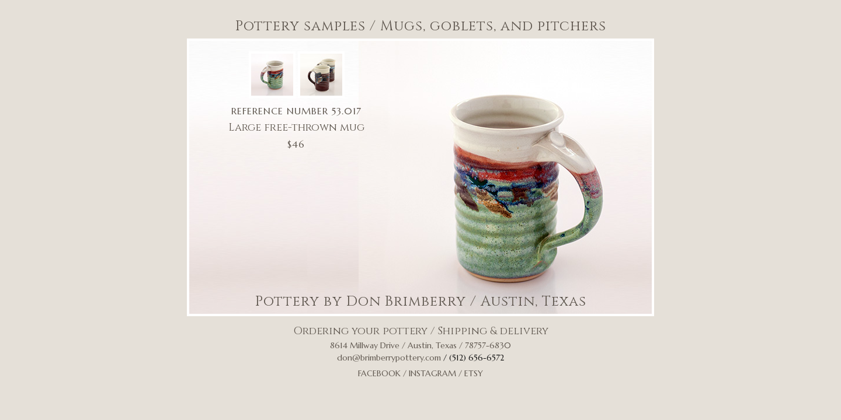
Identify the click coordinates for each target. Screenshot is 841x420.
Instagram (432, 373)
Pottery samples (300, 26)
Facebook (379, 373)
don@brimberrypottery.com (389, 357)
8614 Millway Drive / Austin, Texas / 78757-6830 (420, 345)
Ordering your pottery (360, 331)
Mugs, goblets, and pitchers (493, 26)
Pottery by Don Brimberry (360, 301)
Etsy (473, 373)
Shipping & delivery (492, 331)
